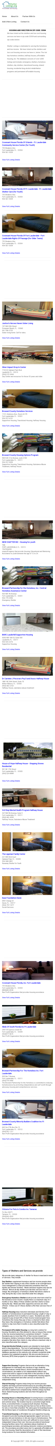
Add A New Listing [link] (9, 22)
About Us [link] (14, 16)
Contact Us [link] (25, 22)
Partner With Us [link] (29, 16)
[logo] (9, 5)
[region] (27, 100)
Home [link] (4, 16)
